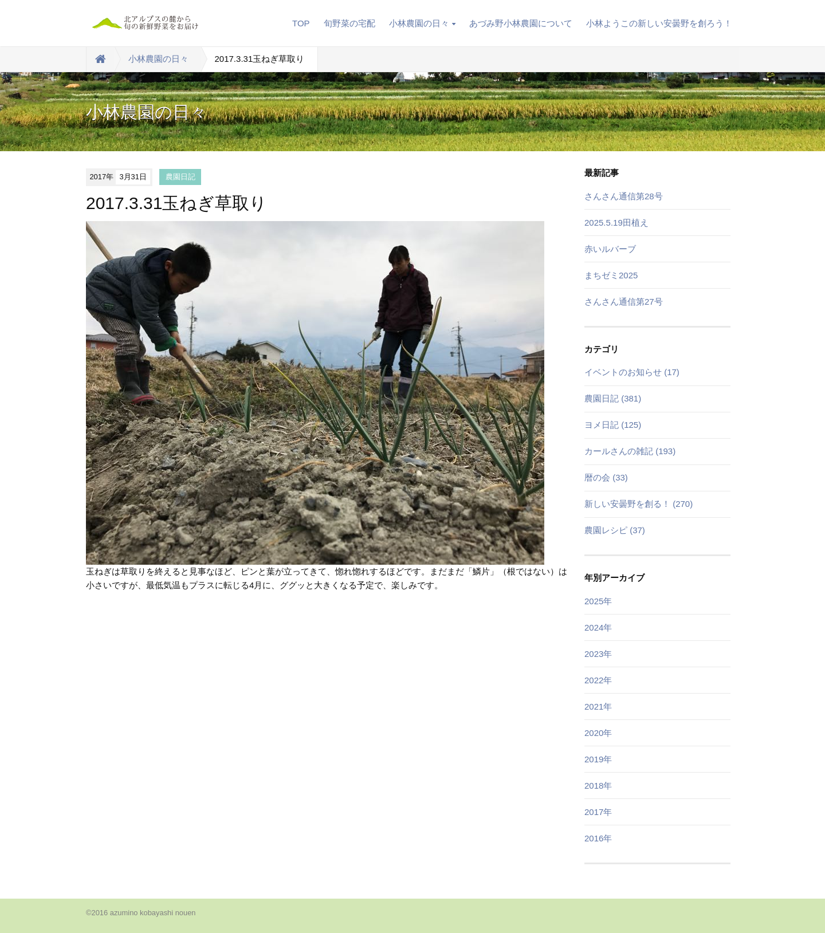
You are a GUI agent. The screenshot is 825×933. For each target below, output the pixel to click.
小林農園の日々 (422, 23)
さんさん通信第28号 (623, 196)
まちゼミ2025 (611, 275)
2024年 (598, 627)
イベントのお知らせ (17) (631, 372)
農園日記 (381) (612, 398)
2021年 (598, 706)
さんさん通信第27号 (623, 301)
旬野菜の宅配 (349, 23)
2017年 (598, 812)
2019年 (598, 759)
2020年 (598, 733)
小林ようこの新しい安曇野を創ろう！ (659, 23)
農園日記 (180, 176)
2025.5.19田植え (616, 222)
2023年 (598, 654)
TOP (301, 23)
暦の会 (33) (606, 477)
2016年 (598, 838)
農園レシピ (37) (614, 530)
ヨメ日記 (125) (612, 425)
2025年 (598, 601)
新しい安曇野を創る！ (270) (638, 504)
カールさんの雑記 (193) (629, 451)
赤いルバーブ (610, 249)
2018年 (598, 785)
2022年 (598, 680)
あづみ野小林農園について (520, 23)
